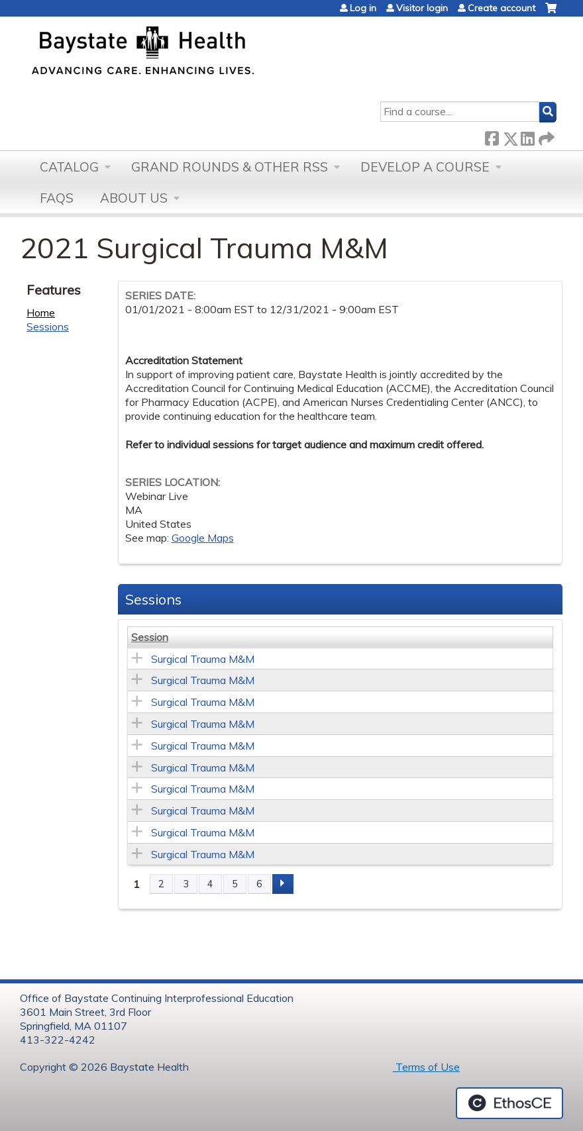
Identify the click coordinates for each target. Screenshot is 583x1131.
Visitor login (422, 8)
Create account (501, 8)
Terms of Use (426, 1066)
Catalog (69, 167)
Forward (545, 136)
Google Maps (203, 537)
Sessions (47, 326)
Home (40, 312)
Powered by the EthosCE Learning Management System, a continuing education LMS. (509, 1103)
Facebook (491, 136)
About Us (134, 198)
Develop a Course (425, 167)
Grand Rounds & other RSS (229, 167)
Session (149, 637)
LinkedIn (527, 136)
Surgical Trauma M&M (202, 658)
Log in (363, 8)
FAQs (57, 198)
